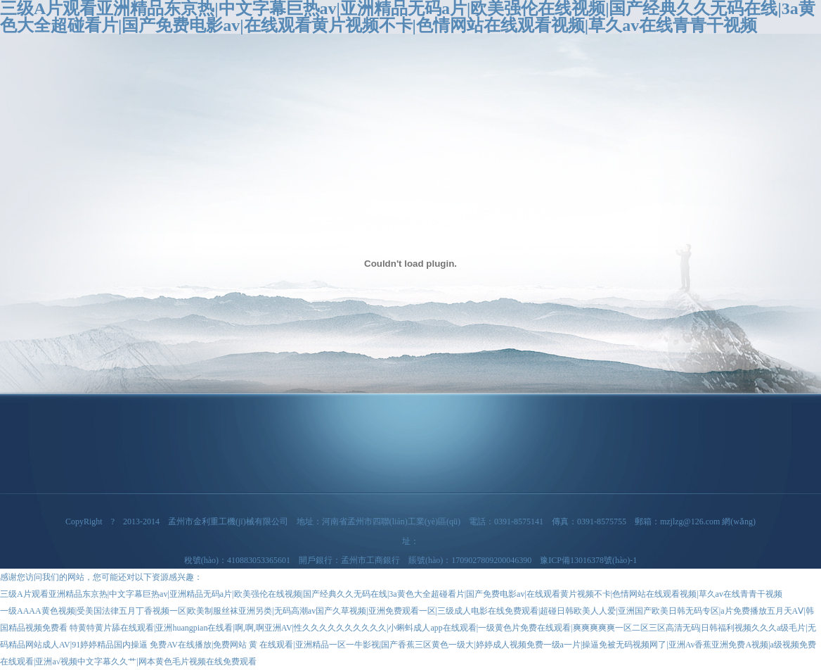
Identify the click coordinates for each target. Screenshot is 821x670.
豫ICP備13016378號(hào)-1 (588, 560)
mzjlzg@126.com (690, 521)
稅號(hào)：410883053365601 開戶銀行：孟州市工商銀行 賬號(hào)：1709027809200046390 (362, 560)
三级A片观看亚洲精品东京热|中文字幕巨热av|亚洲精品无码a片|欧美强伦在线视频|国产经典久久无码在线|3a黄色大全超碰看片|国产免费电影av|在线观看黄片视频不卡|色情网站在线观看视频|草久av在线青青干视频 (391, 594)
